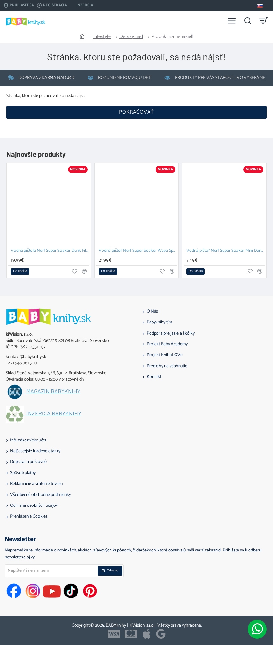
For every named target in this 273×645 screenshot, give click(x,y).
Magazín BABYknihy (53, 391)
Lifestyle (102, 37)
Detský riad (131, 37)
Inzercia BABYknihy (53, 413)
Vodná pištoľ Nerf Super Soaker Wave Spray (138, 251)
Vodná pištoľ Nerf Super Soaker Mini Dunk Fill (225, 251)
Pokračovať (136, 112)
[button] (20, 271)
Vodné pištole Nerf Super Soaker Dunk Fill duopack (50, 251)
